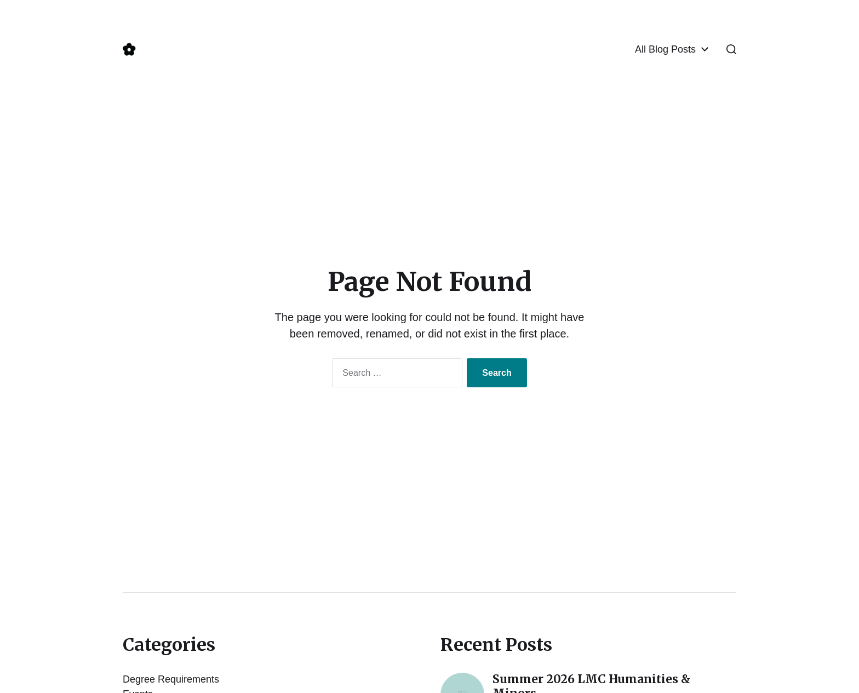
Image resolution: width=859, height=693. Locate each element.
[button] (731, 49)
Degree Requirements (171, 679)
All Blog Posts (665, 49)
